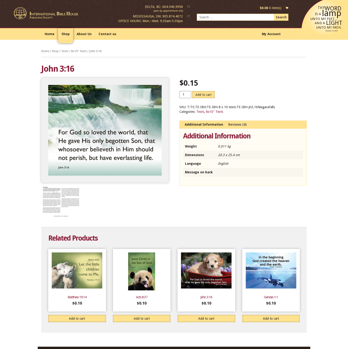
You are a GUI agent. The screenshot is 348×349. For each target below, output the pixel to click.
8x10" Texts (79, 51)
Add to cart (203, 95)
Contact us (107, 34)
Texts (64, 51)
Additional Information (204, 124)
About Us (84, 34)
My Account (271, 34)
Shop (65, 34)
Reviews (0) (237, 124)
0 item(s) (270, 8)
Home (50, 34)
